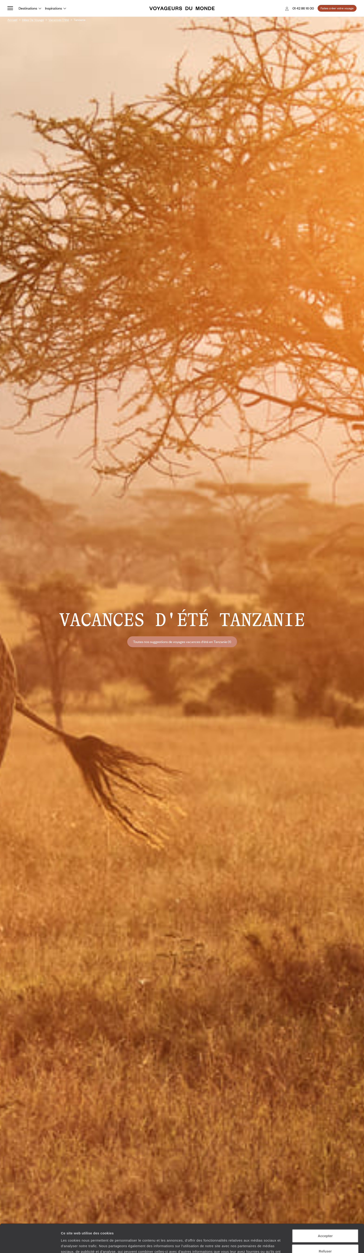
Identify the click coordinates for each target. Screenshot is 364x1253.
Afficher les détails (255, 1244)
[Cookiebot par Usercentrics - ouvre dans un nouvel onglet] (30, 1243)
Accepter (325, 1207)
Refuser (325, 1223)
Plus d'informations (164, 1229)
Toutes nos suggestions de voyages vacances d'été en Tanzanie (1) (182, 641)
